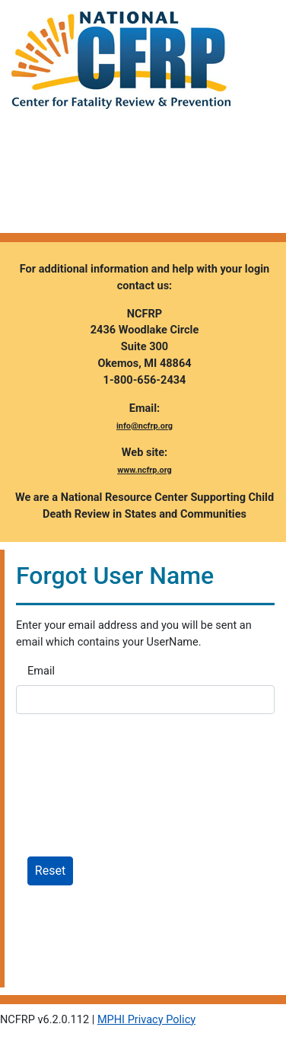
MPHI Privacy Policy (146, 1019)
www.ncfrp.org (144, 470)
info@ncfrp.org (144, 426)
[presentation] (131, 794)
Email (41, 671)
